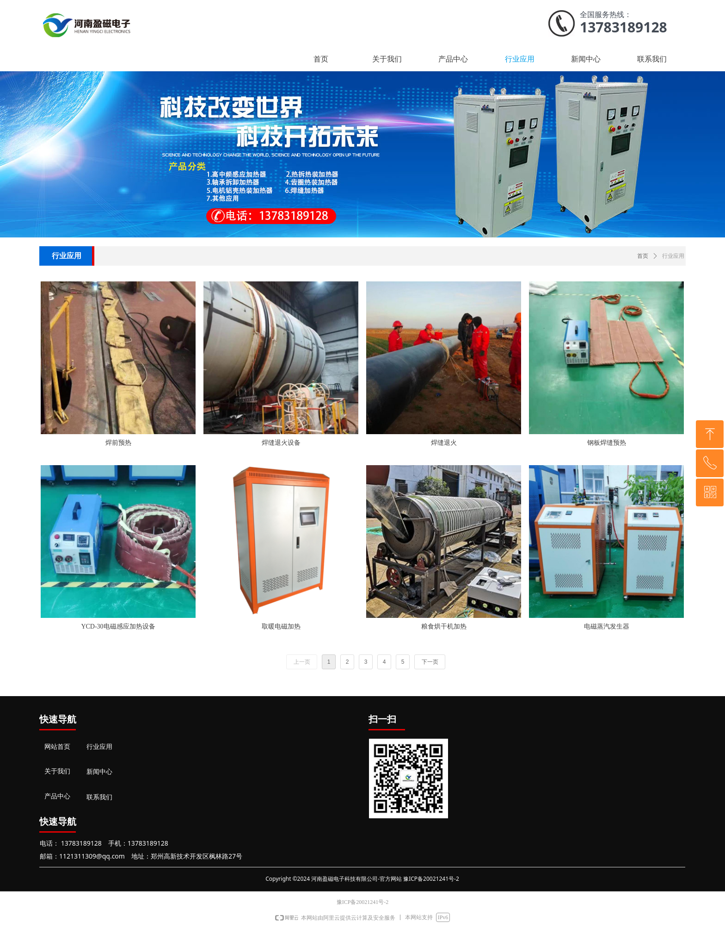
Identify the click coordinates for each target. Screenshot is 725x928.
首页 (642, 256)
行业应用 (673, 256)
